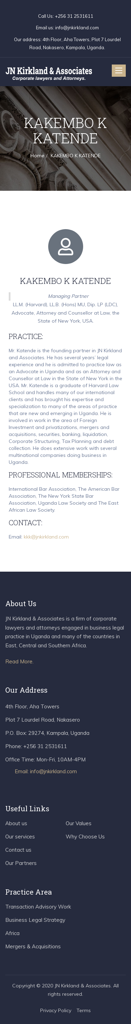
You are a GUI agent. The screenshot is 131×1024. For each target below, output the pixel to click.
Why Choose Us (85, 836)
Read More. (19, 661)
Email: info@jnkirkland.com (46, 771)
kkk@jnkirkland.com (46, 537)
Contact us (18, 849)
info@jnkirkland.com (77, 27)
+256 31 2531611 (73, 16)
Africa (12, 933)
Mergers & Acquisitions (33, 946)
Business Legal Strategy (35, 920)
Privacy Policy (55, 1010)
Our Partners (21, 863)
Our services (20, 836)
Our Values (79, 823)
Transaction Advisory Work (38, 906)
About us (16, 823)
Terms (84, 1010)
